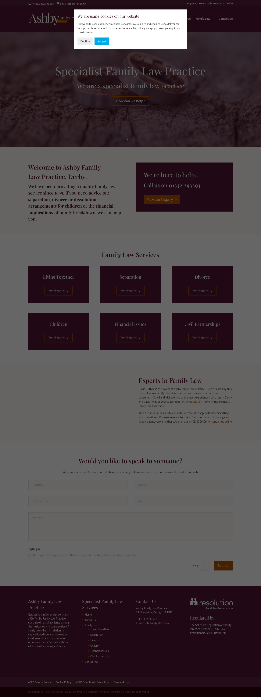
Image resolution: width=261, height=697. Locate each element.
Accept (101, 41)
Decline (85, 41)
